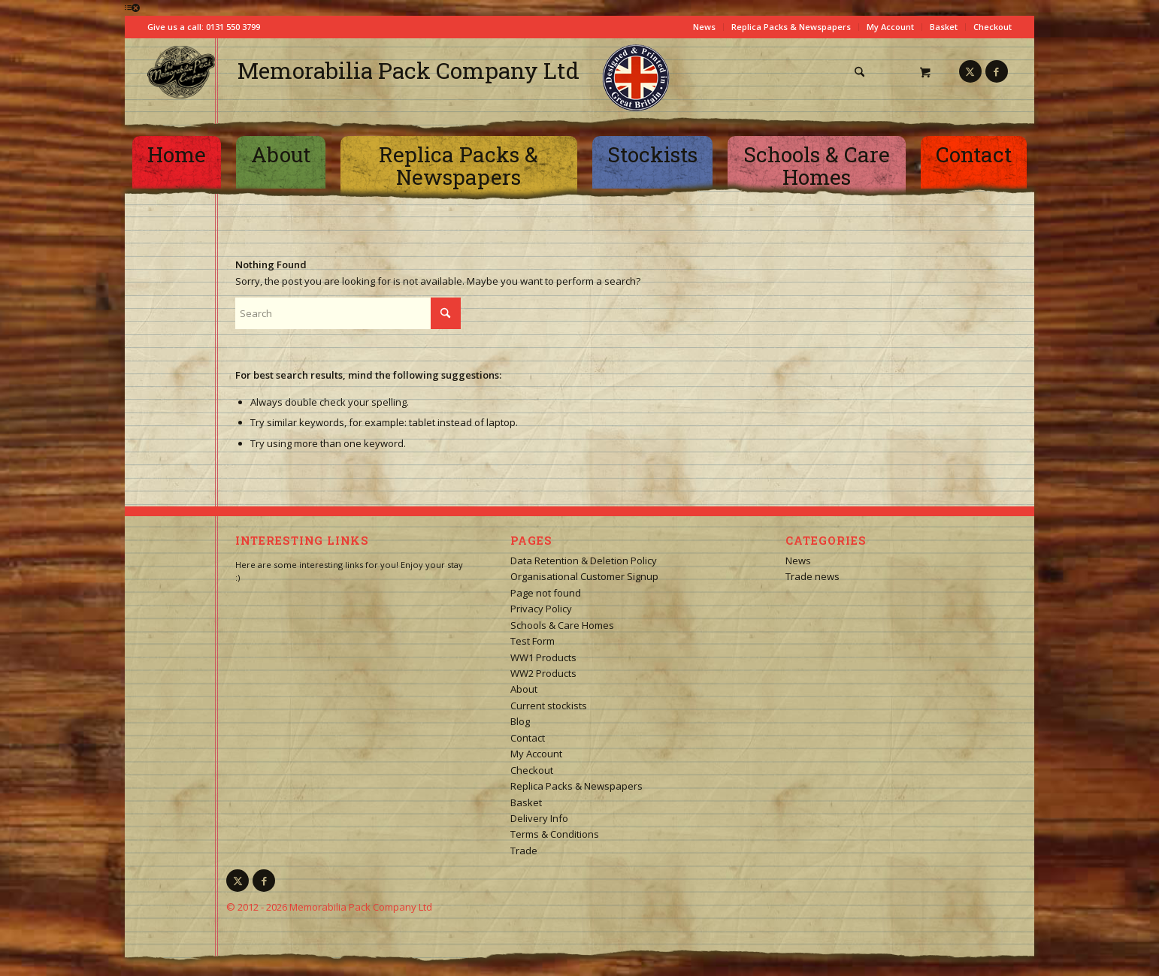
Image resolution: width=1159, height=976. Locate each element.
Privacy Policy (541, 608)
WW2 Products (543, 673)
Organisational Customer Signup (584, 576)
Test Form (532, 641)
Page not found (545, 593)
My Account (890, 26)
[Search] (859, 72)
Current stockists (548, 705)
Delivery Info (539, 818)
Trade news (812, 576)
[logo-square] (181, 72)
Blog (520, 721)
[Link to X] (970, 71)
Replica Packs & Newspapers (791, 26)
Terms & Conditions (554, 834)
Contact (527, 738)
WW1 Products (543, 657)
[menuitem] (865, 72)
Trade (523, 850)
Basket (944, 26)
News (704, 26)
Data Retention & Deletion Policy (583, 560)
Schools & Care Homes (562, 625)
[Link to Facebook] (996, 71)
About (523, 689)
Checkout (992, 26)
